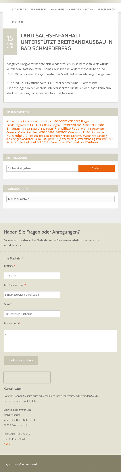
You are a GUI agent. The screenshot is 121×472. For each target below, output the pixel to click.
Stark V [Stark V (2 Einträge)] (34, 135)
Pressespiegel (106, 7)
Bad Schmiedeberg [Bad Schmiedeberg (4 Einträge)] (66, 114)
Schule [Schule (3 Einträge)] (18, 135)
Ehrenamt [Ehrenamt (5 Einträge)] (14, 121)
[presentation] (27, 370)
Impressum (106, 465)
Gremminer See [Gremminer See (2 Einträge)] (27, 125)
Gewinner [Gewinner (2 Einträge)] (12, 125)
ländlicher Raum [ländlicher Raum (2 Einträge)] (31, 131)
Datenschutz (87, 465)
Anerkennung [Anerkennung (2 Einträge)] (14, 114)
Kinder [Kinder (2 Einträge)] (66, 128)
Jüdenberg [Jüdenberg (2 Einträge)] (55, 128)
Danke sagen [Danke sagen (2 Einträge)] (52, 118)
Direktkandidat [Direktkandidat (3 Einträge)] (70, 118)
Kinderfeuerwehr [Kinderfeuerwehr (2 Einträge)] (81, 128)
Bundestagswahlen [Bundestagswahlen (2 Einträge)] (17, 118)
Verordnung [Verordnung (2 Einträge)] (58, 135)
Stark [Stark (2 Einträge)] (26, 135)
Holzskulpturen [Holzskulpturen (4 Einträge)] (17, 128)
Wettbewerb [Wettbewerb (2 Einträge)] (92, 135)
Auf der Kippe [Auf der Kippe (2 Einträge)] (43, 114)
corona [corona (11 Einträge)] (36, 117)
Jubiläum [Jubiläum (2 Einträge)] (44, 128)
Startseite (19, 7)
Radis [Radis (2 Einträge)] (9, 135)
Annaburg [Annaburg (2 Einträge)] (28, 114)
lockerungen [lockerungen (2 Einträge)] (13, 131)
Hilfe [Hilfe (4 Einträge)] (86, 125)
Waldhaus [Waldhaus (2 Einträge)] (78, 135)
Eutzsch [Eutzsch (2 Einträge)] (35, 121)
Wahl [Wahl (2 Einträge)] (69, 135)
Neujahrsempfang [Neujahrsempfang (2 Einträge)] (65, 131)
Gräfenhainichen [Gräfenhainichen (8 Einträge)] (52, 124)
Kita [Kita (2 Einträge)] (93, 128)
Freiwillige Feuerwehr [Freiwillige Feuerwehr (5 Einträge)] (71, 121)
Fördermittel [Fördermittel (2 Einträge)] (97, 121)
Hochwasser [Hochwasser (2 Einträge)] (98, 125)
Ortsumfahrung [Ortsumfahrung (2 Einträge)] (86, 131)
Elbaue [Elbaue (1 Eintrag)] (26, 121)
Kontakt (17, 16)
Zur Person (38, 7)
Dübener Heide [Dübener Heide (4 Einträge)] (93, 117)
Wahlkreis (57, 7)
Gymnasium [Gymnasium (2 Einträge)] (75, 125)
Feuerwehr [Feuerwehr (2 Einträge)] (47, 121)
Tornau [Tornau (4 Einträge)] (45, 135)
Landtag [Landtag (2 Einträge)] (102, 128)
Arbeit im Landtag (81, 7)
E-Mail (7, 437)
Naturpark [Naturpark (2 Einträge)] (47, 131)
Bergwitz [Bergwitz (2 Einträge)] (86, 114)
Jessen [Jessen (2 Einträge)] (34, 128)
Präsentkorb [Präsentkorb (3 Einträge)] (104, 132)
